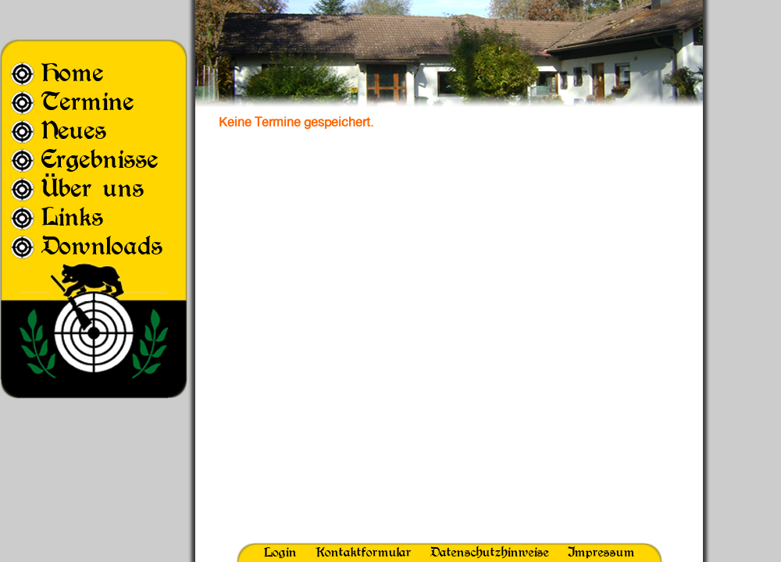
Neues (74, 130)
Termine (87, 101)
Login (280, 552)
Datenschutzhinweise (489, 552)
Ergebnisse (100, 158)
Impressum (601, 552)
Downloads (102, 245)
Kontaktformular (364, 552)
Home (72, 72)
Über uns (92, 187)
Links (72, 216)
